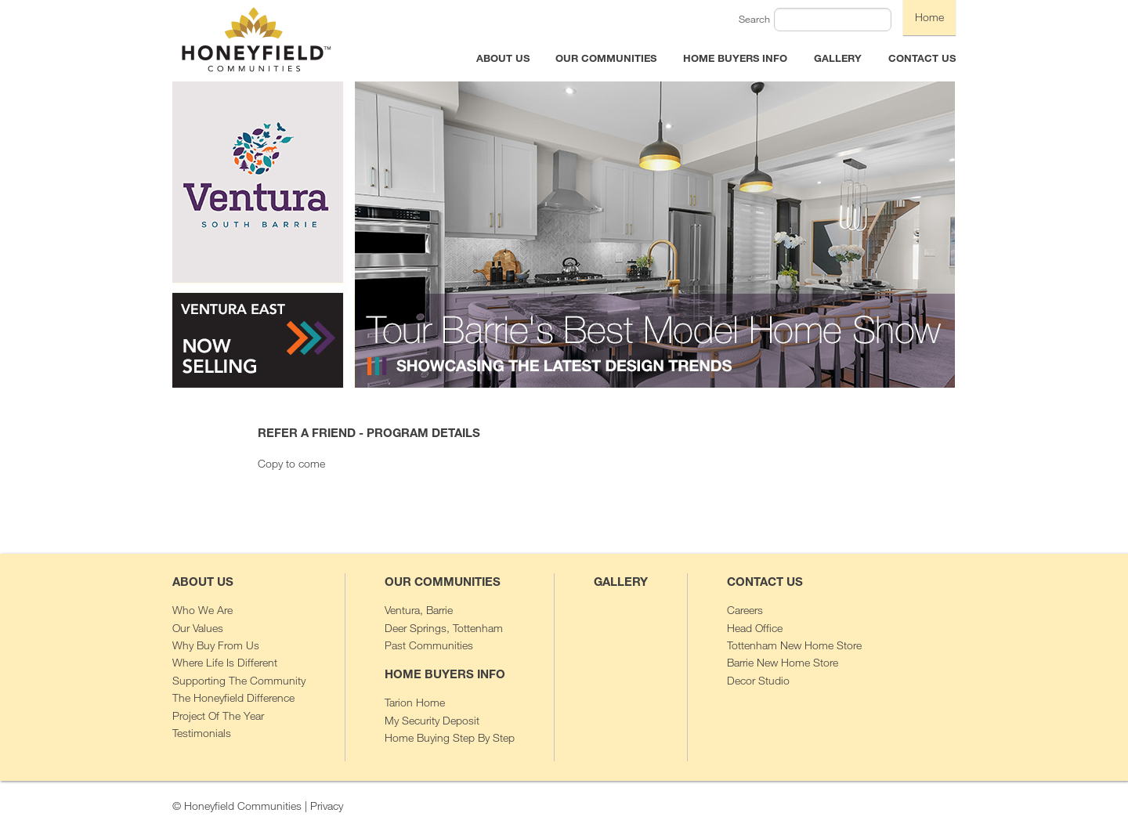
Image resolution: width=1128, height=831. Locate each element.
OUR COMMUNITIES (605, 58)
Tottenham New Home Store (794, 645)
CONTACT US (922, 58)
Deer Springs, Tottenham (444, 627)
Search (754, 19)
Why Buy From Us (215, 645)
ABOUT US (503, 58)
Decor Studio (758, 680)
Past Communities (429, 645)
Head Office (755, 627)
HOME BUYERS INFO (735, 58)
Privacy (326, 805)
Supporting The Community (239, 680)
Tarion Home (415, 702)
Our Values (197, 627)
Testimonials (201, 732)
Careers (745, 609)
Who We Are (202, 609)
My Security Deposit (432, 720)
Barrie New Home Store (782, 662)
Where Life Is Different (224, 662)
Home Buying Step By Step (450, 737)
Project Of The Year (218, 715)
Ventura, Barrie (419, 609)
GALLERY (838, 58)
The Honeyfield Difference (233, 697)
